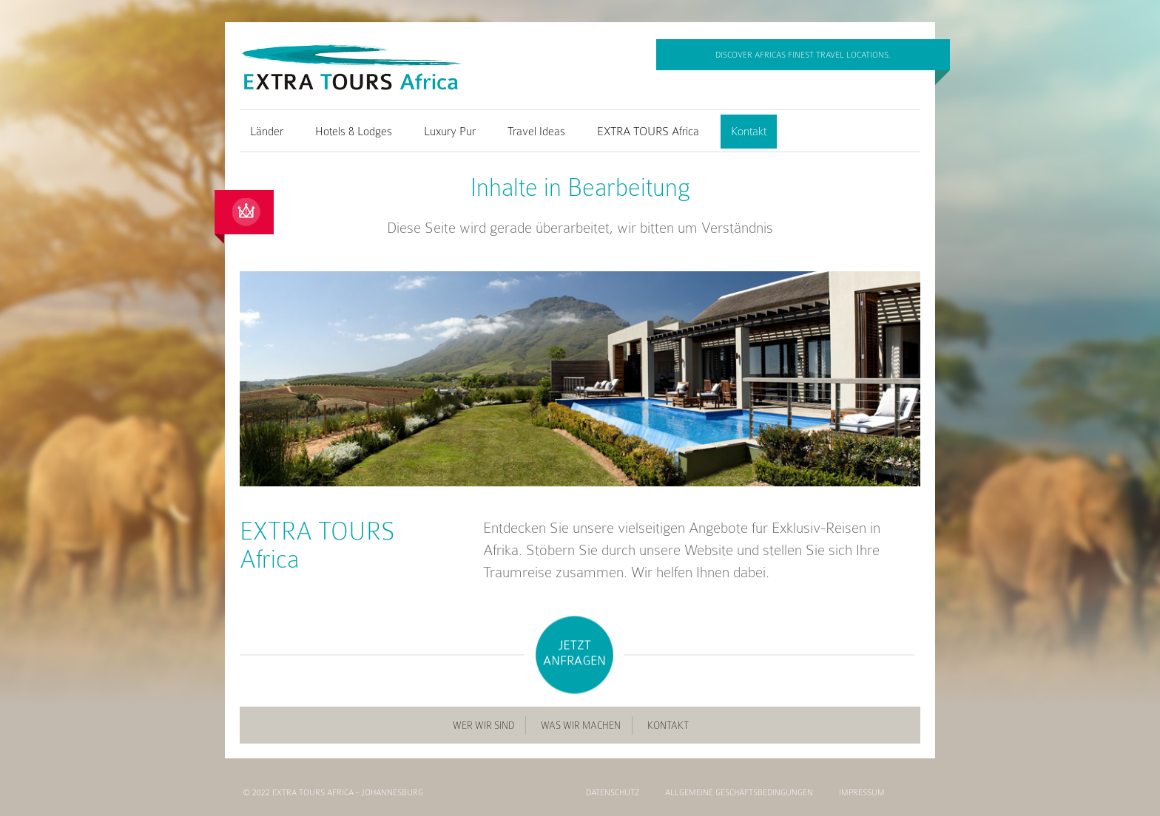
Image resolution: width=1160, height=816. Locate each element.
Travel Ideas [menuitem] (536, 131)
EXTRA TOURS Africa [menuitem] (648, 131)
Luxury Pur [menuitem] (450, 131)
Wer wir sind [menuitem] (483, 725)
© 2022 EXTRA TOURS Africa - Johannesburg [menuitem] (333, 793)
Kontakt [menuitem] (748, 131)
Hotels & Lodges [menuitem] (353, 131)
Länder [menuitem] (266, 131)
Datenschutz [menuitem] (612, 793)
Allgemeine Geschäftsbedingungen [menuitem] (739, 793)
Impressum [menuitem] (862, 793)
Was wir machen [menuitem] (581, 725)
